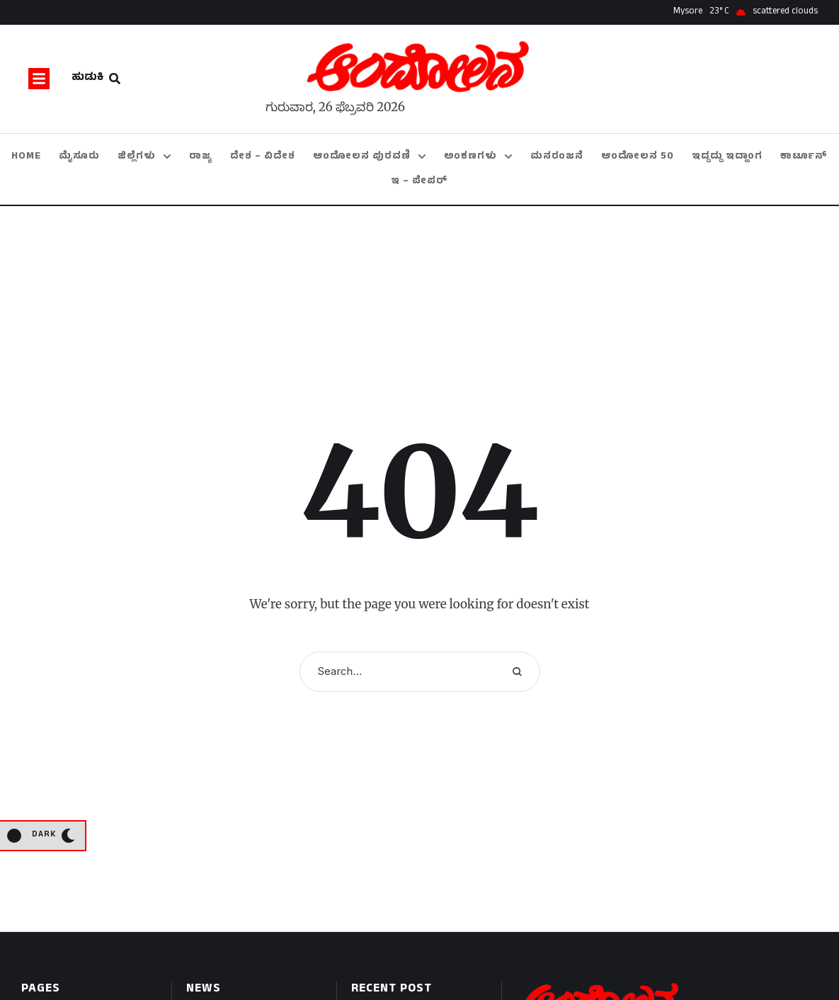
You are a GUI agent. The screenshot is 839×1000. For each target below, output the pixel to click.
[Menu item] (26, 156)
